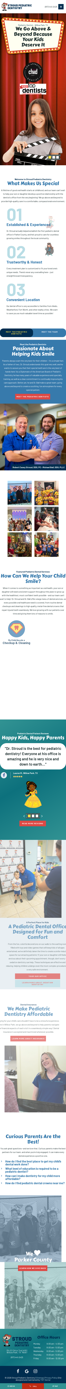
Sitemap (40, 1377)
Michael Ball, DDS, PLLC (54, 467)
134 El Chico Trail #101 (17, 1351)
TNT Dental (45, 1380)
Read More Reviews (32, 823)
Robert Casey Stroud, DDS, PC (27, 467)
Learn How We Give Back (32, 1268)
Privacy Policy (51, 1377)
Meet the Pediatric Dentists (32, 396)
